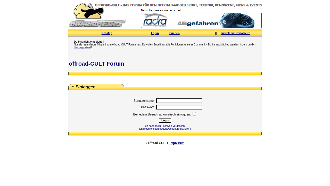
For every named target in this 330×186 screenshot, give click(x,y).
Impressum (176, 143)
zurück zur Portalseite (235, 33)
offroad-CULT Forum (96, 63)
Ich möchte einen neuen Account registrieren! (165, 128)
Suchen (174, 33)
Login (155, 33)
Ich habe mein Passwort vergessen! (165, 126)
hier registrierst (82, 47)
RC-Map (107, 33)
